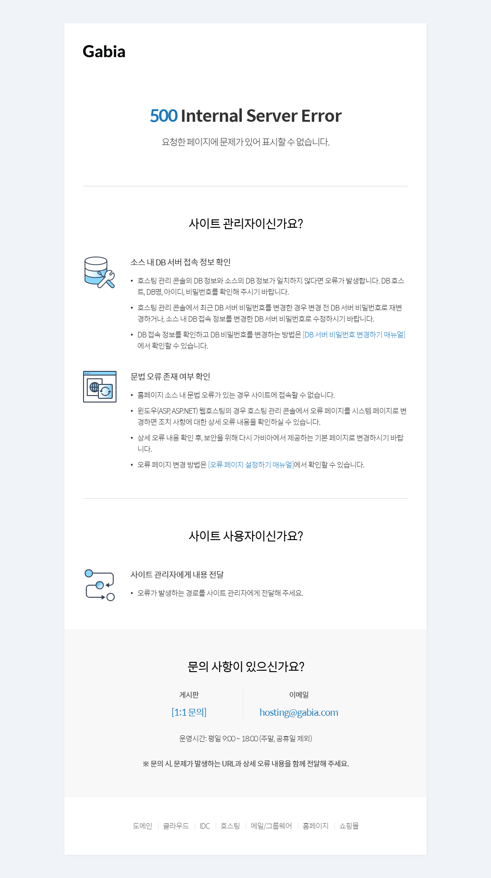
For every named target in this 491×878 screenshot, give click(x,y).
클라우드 (176, 826)
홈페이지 (316, 826)
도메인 (142, 826)
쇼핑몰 (349, 826)
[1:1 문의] (189, 712)
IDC (205, 826)
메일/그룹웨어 (271, 826)
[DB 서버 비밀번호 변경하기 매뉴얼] (354, 334)
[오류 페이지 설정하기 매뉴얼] (251, 464)
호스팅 (230, 826)
